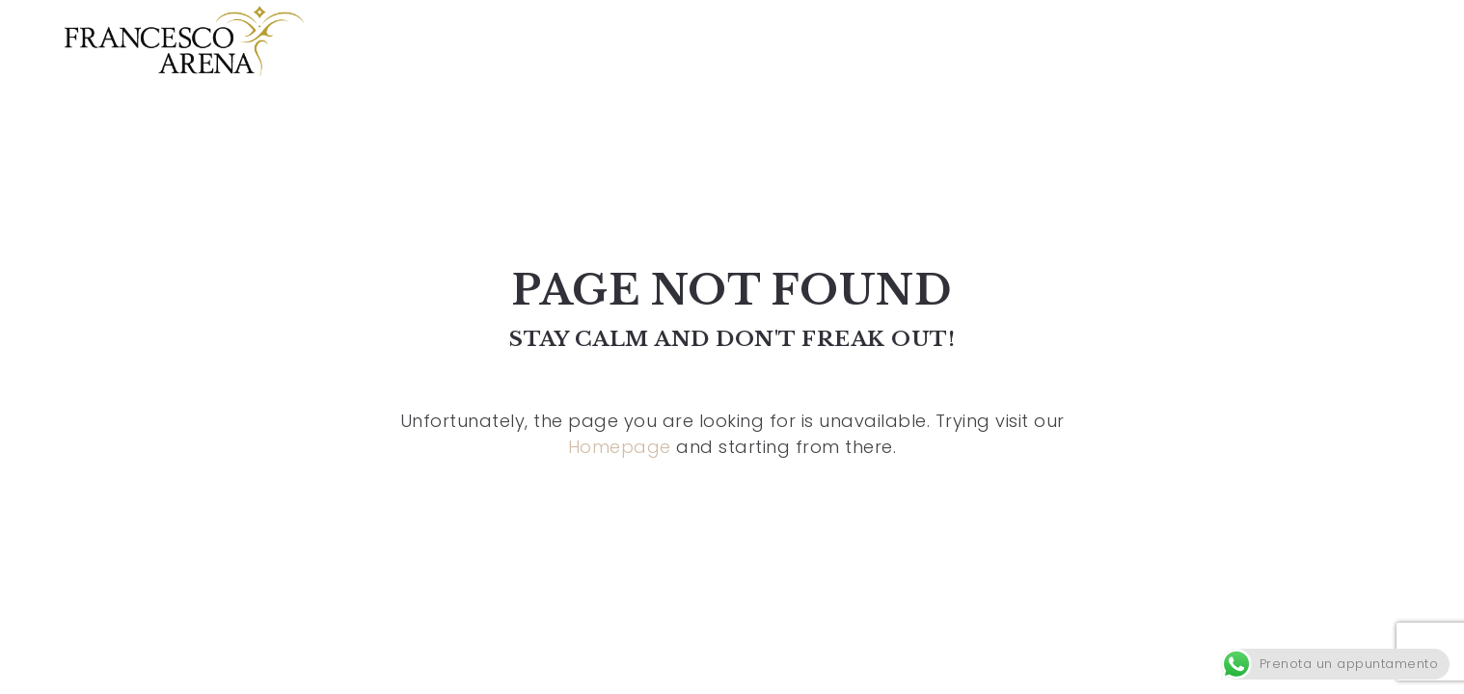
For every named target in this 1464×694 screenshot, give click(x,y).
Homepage (619, 447)
